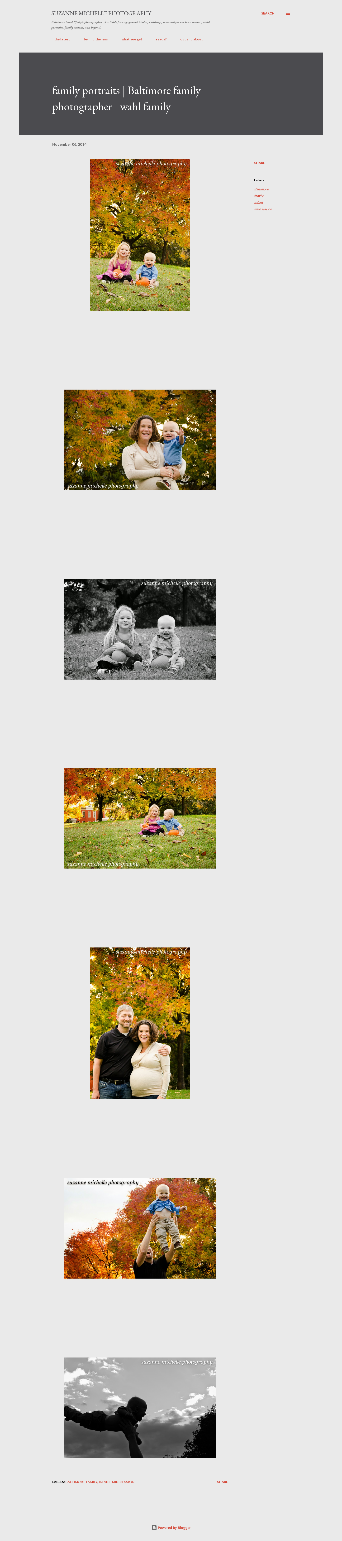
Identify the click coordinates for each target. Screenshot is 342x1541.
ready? (158, 39)
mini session (263, 209)
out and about (188, 39)
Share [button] (259, 163)
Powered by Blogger (171, 1527)
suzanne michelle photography (101, 13)
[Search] (268, 13)
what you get (129, 39)
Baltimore (261, 189)
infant (258, 202)
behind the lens (93, 39)
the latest (59, 39)
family (258, 196)
